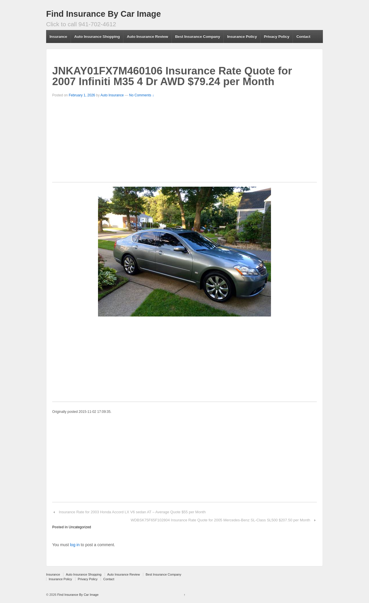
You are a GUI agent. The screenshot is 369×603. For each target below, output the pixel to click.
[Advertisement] (184, 141)
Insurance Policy (242, 36)
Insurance (58, 36)
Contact (303, 36)
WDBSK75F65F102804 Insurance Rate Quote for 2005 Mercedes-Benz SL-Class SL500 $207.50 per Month (220, 520)
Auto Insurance (112, 95)
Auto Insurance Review (147, 36)
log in (75, 544)
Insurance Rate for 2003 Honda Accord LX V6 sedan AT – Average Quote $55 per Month (132, 512)
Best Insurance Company (197, 36)
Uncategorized (80, 527)
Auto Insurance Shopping (97, 36)
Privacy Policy (276, 36)
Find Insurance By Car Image (103, 13)
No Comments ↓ (141, 95)
